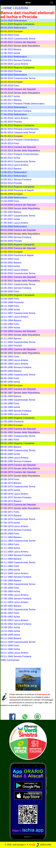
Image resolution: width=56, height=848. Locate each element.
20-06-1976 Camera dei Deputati (18, 472)
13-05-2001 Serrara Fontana (16, 288)
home (8, 8)
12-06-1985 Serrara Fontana (16, 410)
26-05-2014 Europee (12, 136)
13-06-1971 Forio (10, 512)
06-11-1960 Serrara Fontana (16, 576)
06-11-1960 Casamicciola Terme (18, 562)
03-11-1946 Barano (11, 638)
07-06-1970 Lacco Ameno (14, 526)
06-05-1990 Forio (10, 378)
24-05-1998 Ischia (10, 309)
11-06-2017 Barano (11, 100)
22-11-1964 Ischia (10, 548)
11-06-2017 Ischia (10, 96)
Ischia (32, 844)
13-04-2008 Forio (10, 201)
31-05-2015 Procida (11, 121)
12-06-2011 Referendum (14, 172)
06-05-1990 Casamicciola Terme (18, 374)
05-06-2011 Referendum (14, 176)
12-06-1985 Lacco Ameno (14, 414)
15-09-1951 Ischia (10, 627)
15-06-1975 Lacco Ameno (14, 493)
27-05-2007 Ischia (10, 219)
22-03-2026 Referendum (14, 20)
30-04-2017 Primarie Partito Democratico (22, 103)
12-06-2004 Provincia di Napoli (17, 255)
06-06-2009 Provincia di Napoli (17, 190)
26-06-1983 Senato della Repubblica (20, 432)
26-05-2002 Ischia (10, 266)
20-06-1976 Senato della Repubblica (20, 475)
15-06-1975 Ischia (10, 490)
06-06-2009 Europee (12, 194)
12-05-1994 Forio (10, 324)
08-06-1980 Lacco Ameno (14, 457)
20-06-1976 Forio (10, 479)
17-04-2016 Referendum (14, 114)
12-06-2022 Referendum (14, 56)
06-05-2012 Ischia (10, 157)
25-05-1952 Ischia (10, 616)
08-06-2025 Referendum (14, 27)
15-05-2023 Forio (10, 35)
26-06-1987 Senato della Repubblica (20, 392)
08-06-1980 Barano (11, 447)
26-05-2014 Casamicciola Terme (18, 132)
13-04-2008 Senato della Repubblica (20, 208)
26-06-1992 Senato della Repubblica (20, 353)
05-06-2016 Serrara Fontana (16, 111)
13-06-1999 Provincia (12, 302)
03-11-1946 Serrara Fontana (16, 656)
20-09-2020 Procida (11, 71)
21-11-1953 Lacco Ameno (14, 602)
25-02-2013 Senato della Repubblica (20, 150)
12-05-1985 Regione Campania (17, 418)
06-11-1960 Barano (11, 558)
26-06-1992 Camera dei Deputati (18, 349)
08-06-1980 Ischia (10, 454)
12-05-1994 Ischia (10, 327)
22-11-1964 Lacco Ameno (14, 551)
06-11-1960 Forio (10, 566)
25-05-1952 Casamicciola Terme (18, 609)
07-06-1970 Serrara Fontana (16, 530)
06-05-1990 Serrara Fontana (16, 367)
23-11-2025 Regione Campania (17, 24)
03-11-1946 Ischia (10, 649)
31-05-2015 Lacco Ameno (14, 118)
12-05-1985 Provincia (12, 421)
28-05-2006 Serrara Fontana (16, 237)
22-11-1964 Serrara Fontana (16, 555)
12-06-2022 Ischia (10, 53)
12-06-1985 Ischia (10, 407)
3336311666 (43, 845)
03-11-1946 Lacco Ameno (14, 652)
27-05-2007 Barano (11, 212)
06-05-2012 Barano (11, 168)
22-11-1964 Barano (11, 537)
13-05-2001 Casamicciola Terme (18, 284)
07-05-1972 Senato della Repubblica (20, 508)
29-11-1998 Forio (10, 306)
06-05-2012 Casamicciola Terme (18, 161)
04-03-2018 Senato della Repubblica (20, 92)
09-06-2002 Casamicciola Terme (18, 273)
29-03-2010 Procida (11, 183)
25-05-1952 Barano (11, 605)
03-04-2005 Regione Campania (17, 244)
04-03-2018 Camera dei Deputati (18, 89)
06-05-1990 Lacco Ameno (14, 363)
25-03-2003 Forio (10, 259)
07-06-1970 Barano (11, 515)
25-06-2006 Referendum (14, 226)
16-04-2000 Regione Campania (17, 295)
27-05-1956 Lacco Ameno (14, 595)
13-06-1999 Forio (10, 298)
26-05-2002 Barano (11, 262)
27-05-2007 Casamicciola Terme (18, 215)
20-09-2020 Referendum (14, 74)
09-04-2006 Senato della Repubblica (20, 233)
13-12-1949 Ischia (10, 631)
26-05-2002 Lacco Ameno (14, 269)
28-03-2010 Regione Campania (17, 186)
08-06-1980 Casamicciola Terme (18, 450)
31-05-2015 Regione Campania (17, 125)
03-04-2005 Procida (11, 241)
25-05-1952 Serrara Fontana (16, 624)
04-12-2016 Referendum (14, 107)
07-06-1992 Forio (10, 356)
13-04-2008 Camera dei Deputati (18, 204)
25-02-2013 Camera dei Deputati (18, 147)
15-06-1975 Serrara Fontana (16, 497)
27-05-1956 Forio (10, 587)
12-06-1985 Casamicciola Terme (18, 399)
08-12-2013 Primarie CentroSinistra (20, 139)
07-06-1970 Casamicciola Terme (18, 519)
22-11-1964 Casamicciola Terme (18, 540)
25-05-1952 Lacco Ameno (14, 620)
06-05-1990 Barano (11, 371)
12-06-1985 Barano (11, 396)
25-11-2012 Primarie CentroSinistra (20, 154)
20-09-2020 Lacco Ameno (14, 63)
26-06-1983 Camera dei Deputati (18, 428)
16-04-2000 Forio (10, 291)
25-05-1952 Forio (10, 613)
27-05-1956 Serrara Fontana (16, 598)
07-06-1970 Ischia (10, 522)
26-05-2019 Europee (12, 82)
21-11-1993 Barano (11, 338)
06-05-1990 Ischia (10, 381)
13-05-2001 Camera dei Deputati (18, 277)
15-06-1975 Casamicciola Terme (18, 486)
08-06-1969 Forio (10, 533)
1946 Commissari (10, 660)
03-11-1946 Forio (10, 645)
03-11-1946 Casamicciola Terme (18, 642)
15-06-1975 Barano (11, 483)
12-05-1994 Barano (11, 320)
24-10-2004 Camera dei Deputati (18, 248)
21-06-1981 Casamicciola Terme (18, 436)
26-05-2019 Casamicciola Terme (18, 78)
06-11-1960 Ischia (10, 569)
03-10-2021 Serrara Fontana (16, 60)
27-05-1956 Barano (11, 580)
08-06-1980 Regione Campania (17, 443)
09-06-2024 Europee (12, 31)
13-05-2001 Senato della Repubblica (20, 280)
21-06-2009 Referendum (14, 197)
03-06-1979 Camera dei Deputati (18, 465)
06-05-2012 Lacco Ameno (14, 165)
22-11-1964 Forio (10, 544)
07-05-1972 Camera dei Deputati (18, 504)
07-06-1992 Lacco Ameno (14, 360)
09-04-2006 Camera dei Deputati (18, 230)
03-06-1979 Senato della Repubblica (20, 468)
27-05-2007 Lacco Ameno (14, 222)
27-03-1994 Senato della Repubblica (20, 334)
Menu (28, 3)
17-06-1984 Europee (12, 425)
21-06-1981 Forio (10, 439)
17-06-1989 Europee (12, 385)
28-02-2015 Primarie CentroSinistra (20, 129)
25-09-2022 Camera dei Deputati (18, 42)
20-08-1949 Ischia (10, 634)
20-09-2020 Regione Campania (17, 67)
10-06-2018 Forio (10, 85)
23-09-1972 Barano (11, 501)
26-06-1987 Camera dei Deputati (18, 389)
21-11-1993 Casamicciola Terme (18, 342)
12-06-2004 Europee (12, 251)
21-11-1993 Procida (11, 345)
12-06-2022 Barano (11, 49)
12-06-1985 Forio (10, 403)
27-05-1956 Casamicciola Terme (18, 584)
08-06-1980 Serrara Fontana (16, 461)
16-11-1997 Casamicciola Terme (18, 313)
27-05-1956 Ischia (10, 591)
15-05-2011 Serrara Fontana (16, 179)
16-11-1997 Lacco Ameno (14, 316)
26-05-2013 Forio (10, 143)
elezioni (21, 8)
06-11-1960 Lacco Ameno (14, 573)
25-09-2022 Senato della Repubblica (20, 45)
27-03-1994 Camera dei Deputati (18, 331)
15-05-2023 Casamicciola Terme (18, 38)
